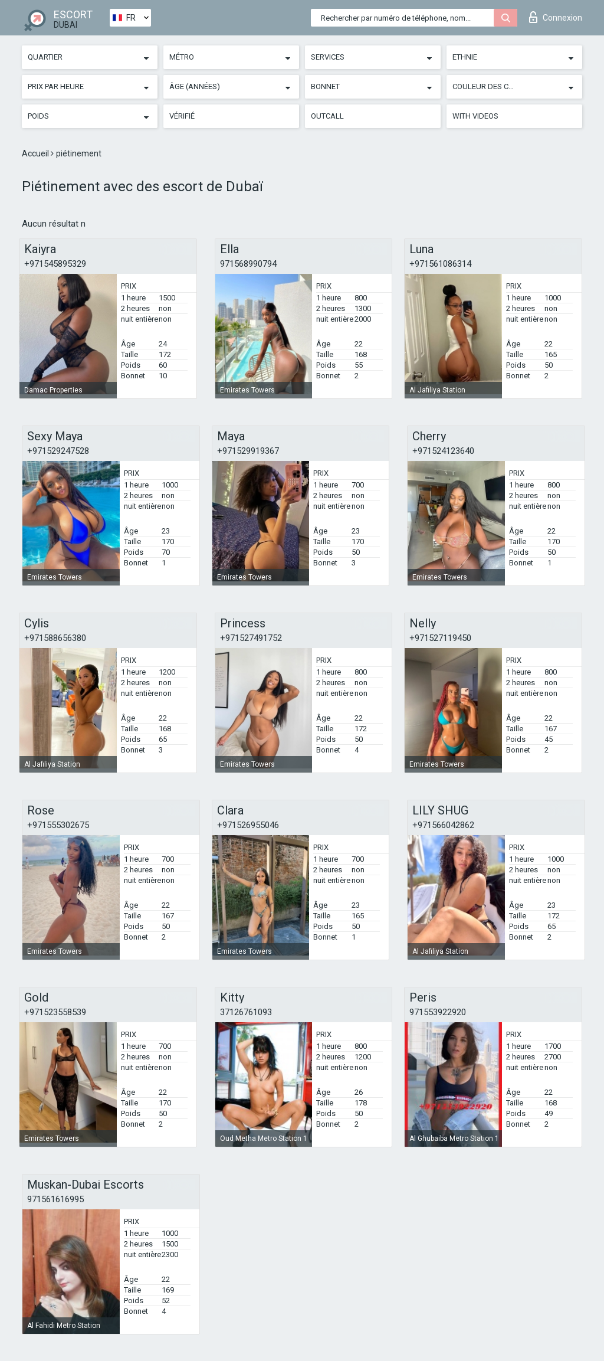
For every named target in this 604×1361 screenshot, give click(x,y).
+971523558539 (55, 1012)
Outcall (327, 116)
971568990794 (248, 264)
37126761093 (246, 1012)
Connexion (555, 17)
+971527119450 (440, 638)
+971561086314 (440, 264)
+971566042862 (443, 825)
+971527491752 (251, 638)
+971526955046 (248, 825)
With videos (475, 116)
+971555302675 (58, 825)
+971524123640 (443, 451)
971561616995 (55, 1199)
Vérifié (182, 116)
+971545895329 (55, 264)
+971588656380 (55, 638)
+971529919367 (248, 451)
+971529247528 (58, 451)
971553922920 (437, 1012)
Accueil (36, 153)
